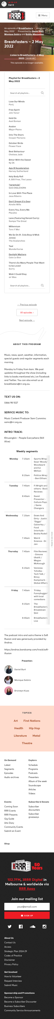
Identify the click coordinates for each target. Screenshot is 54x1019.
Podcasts (33, 773)
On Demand (10, 760)
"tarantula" (14, 185)
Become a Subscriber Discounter (20, 1001)
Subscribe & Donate (39, 802)
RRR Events (10, 810)
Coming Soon (11, 806)
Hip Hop (34, 728)
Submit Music (11, 985)
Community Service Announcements (22, 1010)
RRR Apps (27, 888)
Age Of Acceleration (19, 168)
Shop (7, 843)
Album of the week (38, 781)
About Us (9, 938)
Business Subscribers (14, 1006)
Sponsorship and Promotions (19, 993)
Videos (32, 793)
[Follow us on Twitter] (10, 927)
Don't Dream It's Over (20, 201)
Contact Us (10, 942)
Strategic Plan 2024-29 (15, 951)
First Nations (31, 721)
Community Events (13, 826)
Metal (36, 736)
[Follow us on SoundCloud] (32, 927)
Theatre (27, 743)
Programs (33, 769)
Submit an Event (12, 830)
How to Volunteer (12, 976)
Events (7, 802)
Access (7, 946)
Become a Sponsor (13, 997)
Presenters (34, 777)
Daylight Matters (17, 254)
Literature (20, 736)
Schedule (33, 765)
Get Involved (10, 972)
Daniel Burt (38, 31)
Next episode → (27, 320)
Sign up (27, 915)
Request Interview (13, 980)
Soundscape (35, 785)
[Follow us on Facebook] (21, 927)
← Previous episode (27, 304)
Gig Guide (9, 818)
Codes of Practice (13, 955)
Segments (9, 769)
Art (16, 721)
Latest (7, 765)
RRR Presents (11, 814)
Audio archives (11, 777)
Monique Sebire (12, 34)
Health (18, 728)
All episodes (27, 312)
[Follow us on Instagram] (44, 927)
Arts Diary (9, 822)
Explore (33, 760)
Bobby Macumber (35, 34)
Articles (32, 789)
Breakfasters (26, 28)
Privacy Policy (11, 964)
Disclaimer (9, 959)
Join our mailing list (27, 899)
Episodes (8, 773)
